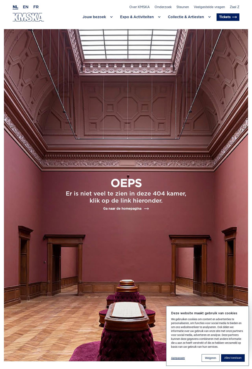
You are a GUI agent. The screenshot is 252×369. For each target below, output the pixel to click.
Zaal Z (234, 7)
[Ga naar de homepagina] (28, 17)
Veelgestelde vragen (209, 7)
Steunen (182, 7)
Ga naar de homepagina (126, 208)
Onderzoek (163, 7)
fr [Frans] (36, 7)
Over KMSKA (139, 7)
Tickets (228, 17)
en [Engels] (26, 7)
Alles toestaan (233, 357)
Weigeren (210, 358)
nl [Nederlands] (15, 7)
